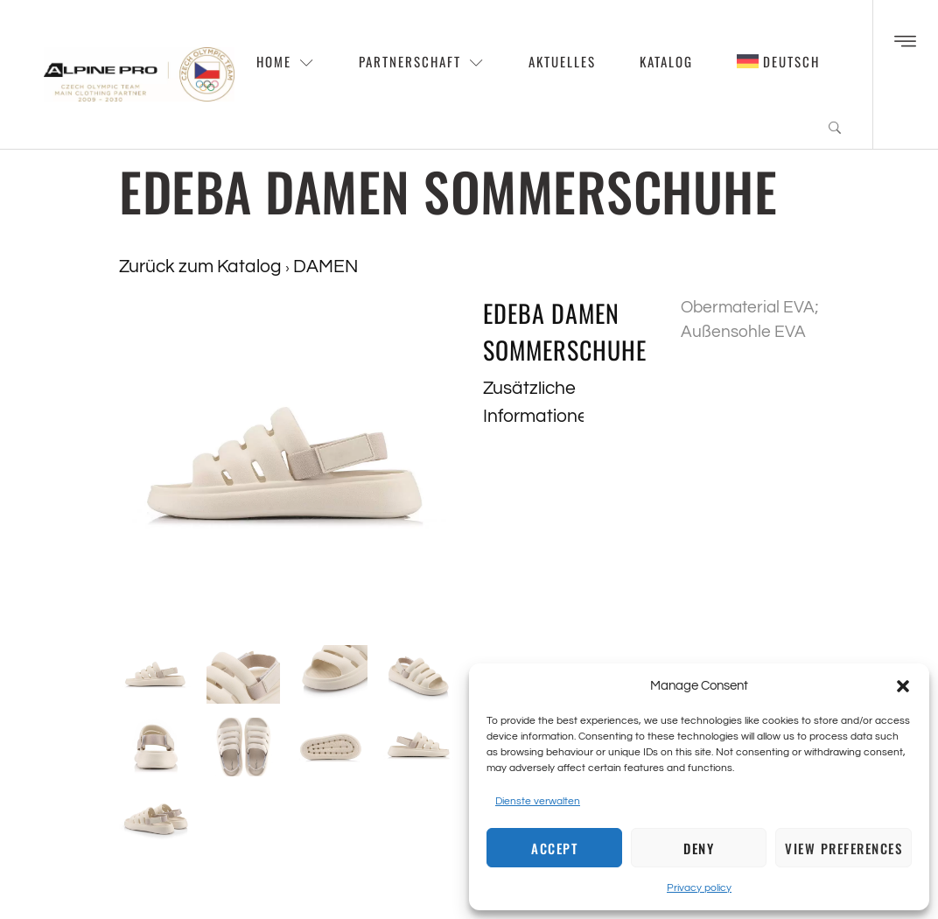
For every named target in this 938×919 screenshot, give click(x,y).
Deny (698, 848)
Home (285, 61)
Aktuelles (562, 61)
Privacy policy (699, 888)
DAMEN (325, 266)
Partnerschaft (422, 61)
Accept (554, 848)
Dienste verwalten (537, 801)
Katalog (666, 61)
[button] (903, 686)
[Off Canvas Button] (905, 43)
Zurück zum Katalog (202, 266)
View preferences (843, 848)
